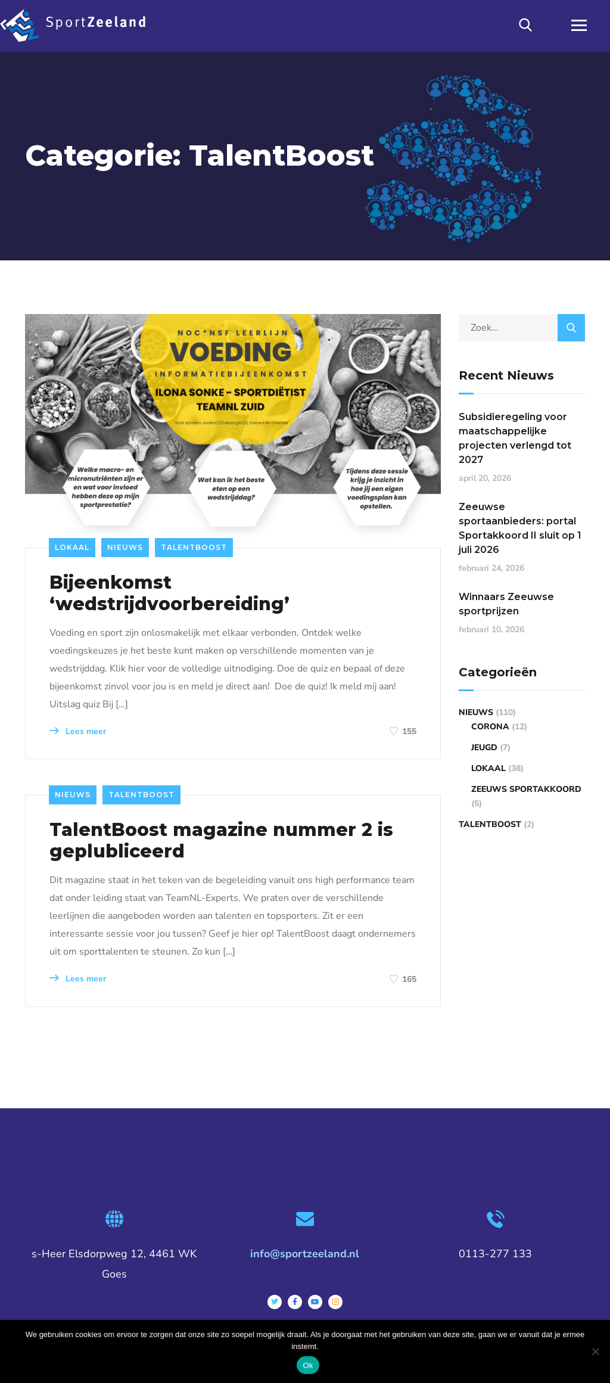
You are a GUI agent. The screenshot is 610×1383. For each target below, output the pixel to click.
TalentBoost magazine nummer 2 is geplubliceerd (221, 840)
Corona (490, 726)
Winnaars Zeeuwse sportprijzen (506, 604)
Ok (308, 1365)
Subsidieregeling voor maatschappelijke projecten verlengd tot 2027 (515, 438)
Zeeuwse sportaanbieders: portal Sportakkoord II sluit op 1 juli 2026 (520, 528)
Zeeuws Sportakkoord (526, 789)
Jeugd (484, 747)
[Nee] (595, 1351)
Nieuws (125, 547)
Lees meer (77, 731)
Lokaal (72, 547)
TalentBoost (194, 547)
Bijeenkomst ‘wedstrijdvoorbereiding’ (169, 593)
